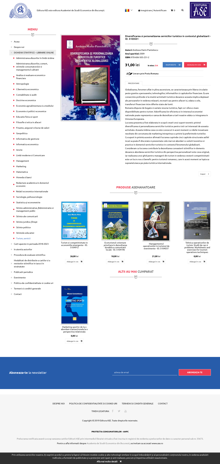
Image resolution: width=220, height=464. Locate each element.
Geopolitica (21, 133)
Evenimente (20, 277)
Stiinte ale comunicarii (27, 216)
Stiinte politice (23, 227)
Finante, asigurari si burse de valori (32, 127)
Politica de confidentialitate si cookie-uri (33, 283)
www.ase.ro (157, 443)
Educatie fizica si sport (27, 116)
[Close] (120, 461)
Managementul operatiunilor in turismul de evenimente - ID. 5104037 (156, 246)
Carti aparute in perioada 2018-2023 (31, 243)
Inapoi (205, 174)
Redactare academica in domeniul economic (32, 184)
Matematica (22, 171)
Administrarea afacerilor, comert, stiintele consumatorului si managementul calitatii (32, 66)
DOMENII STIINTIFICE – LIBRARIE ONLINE (34, 52)
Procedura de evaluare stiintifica (29, 254)
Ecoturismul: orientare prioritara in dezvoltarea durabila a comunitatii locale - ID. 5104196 (115, 246)
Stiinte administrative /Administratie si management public (35, 209)
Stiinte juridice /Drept (26, 221)
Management (22, 160)
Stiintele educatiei (25, 232)
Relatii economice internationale (32, 191)
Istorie (19, 149)
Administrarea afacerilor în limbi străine (35, 58)
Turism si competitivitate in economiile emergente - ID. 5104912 (74, 245)
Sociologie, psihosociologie (29, 196)
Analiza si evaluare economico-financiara (31, 77)
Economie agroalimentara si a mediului (34, 105)
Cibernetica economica (27, 89)
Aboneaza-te (194, 372)
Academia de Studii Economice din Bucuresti (108, 443)
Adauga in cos (196, 64)
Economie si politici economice (31, 111)
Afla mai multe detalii (107, 461)
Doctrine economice (26, 100)
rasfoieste (173, 64)
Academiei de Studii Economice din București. (83, 10)
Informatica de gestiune (27, 138)
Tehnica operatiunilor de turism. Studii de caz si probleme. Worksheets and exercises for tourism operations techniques (197, 247)
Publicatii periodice (23, 272)
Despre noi (19, 47)
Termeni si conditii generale (27, 288)
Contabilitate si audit (26, 94)
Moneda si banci (24, 177)
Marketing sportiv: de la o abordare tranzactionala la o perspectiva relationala (74, 329)
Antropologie (22, 83)
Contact (18, 294)
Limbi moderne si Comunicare (30, 155)
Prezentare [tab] (133, 83)
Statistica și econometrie (28, 202)
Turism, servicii (23, 238)
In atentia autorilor (23, 249)
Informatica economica (27, 144)
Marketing (21, 166)
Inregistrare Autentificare (152, 10)
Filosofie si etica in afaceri (28, 122)
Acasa (16, 41)
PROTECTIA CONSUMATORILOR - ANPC (110, 431)
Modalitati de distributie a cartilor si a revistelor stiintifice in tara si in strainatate (32, 263)
